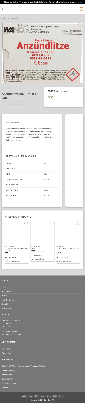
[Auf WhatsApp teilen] (4, 103)
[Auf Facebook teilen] (8, 103)
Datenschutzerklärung (10, 383)
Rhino (33, 249)
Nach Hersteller (8, 300)
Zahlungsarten (7, 379)
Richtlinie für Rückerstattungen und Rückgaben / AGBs (23, 366)
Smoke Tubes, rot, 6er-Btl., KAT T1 (67, 250)
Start (4, 18)
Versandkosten (14, 261)
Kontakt (5, 304)
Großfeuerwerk (8, 308)
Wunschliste (6, 353)
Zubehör (14, 18)
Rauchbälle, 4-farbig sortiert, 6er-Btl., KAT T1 (16, 250)
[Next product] (3, 88)
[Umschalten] (82, 295)
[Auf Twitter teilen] (12, 103)
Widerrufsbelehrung (9, 370)
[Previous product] (8, 88)
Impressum (6, 387)
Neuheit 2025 (7, 291)
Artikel (4, 296)
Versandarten (7, 375)
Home (4, 287)
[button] (3, 9)
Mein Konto (6, 349)
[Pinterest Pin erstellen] (19, 103)
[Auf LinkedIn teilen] (23, 103)
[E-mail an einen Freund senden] (15, 103)
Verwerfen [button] (79, 2)
